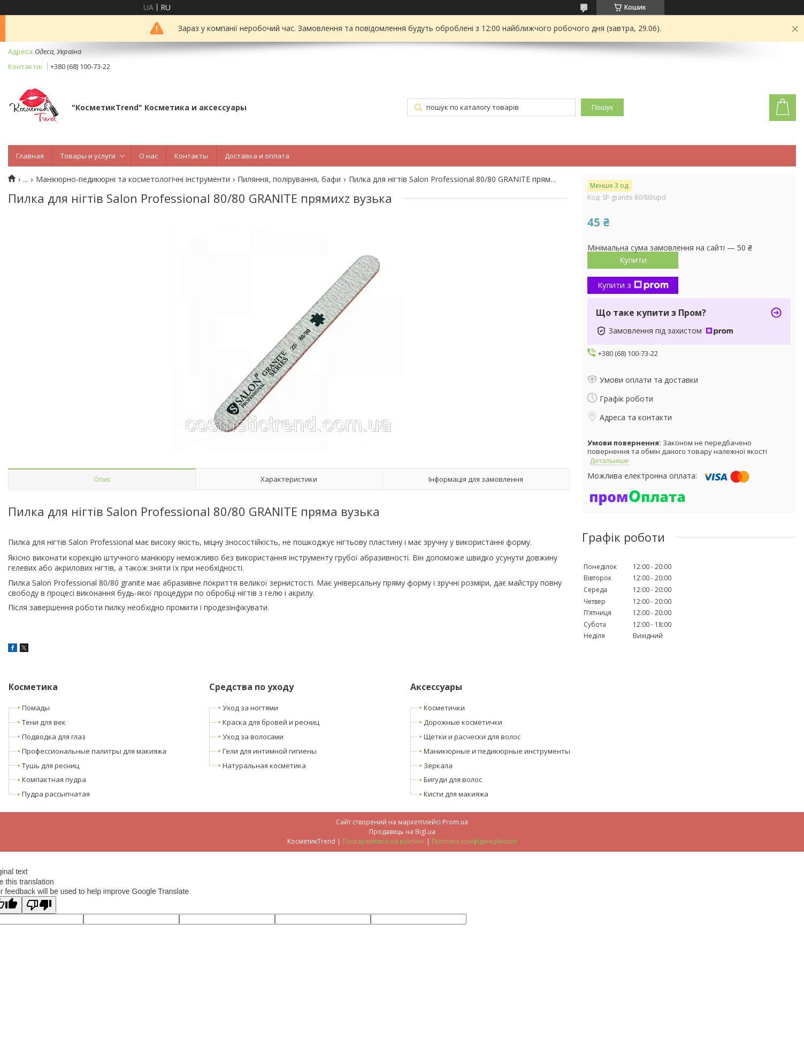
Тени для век (44, 722)
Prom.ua (455, 822)
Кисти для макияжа (456, 794)
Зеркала (438, 765)
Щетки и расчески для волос (472, 736)
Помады (36, 708)
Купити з (633, 284)
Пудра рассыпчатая (56, 794)
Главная (30, 156)
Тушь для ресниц (50, 765)
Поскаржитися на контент (383, 841)
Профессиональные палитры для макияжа (94, 751)
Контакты (191, 156)
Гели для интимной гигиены (270, 751)
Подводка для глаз (54, 736)
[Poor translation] (39, 905)
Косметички (444, 708)
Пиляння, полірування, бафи (289, 179)
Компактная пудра (54, 779)
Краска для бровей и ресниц (271, 722)
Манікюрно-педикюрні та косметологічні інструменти (133, 179)
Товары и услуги (88, 156)
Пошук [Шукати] (602, 107)
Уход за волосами (253, 736)
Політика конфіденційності (474, 841)
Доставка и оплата (257, 156)
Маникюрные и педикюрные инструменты (497, 751)
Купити (633, 259)
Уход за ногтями (250, 708)
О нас (148, 156)
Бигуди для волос (453, 779)
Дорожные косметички (463, 722)
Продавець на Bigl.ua (402, 831)
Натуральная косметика (264, 765)
